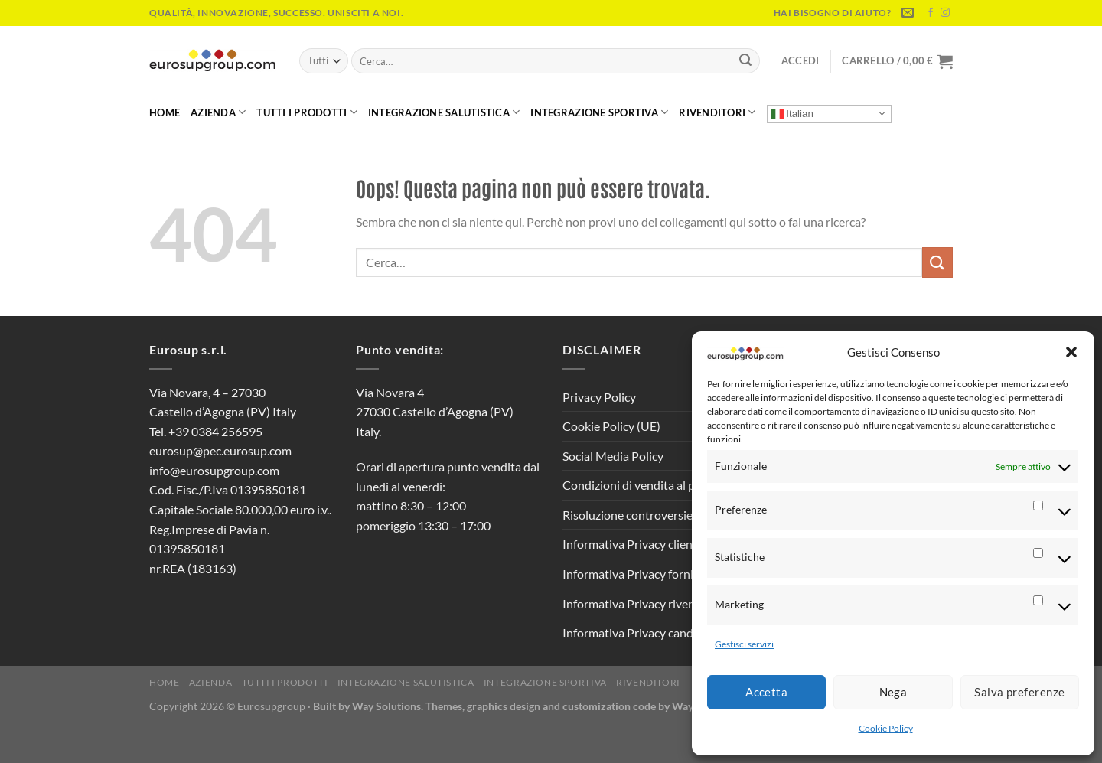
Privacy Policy (599, 397)
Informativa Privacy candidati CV (649, 632)
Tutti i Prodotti (306, 112)
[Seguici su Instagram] (945, 13)
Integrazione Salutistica (444, 112)
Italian (792, 113)
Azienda (218, 112)
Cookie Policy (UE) (611, 426)
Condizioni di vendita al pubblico (648, 485)
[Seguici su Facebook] (930, 13)
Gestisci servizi (744, 644)
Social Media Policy (612, 455)
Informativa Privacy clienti (631, 543)
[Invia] (745, 61)
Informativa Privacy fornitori (637, 573)
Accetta (766, 692)
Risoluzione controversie (627, 514)
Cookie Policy (886, 728)
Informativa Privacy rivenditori (643, 603)
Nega (893, 692)
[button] (1071, 352)
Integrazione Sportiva (599, 112)
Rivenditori (717, 112)
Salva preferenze (1019, 692)
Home (164, 112)
